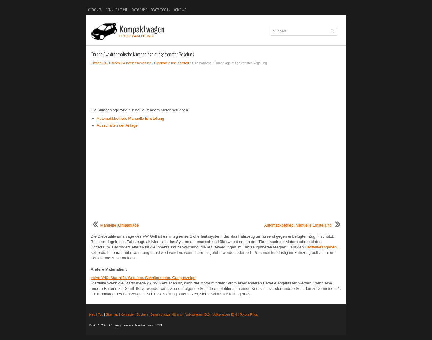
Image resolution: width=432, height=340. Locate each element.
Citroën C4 (95, 10)
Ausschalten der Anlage (117, 125)
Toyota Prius (249, 314)
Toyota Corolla (161, 10)
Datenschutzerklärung (166, 314)
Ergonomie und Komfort (171, 63)
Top (100, 314)
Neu (92, 314)
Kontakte (127, 314)
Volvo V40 (180, 10)
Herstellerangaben (321, 247)
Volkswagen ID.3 (197, 314)
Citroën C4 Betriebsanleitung (130, 63)
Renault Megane (117, 10)
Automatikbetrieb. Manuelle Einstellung (130, 118)
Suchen (142, 314)
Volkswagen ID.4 (224, 314)
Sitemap (112, 314)
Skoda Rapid (139, 10)
